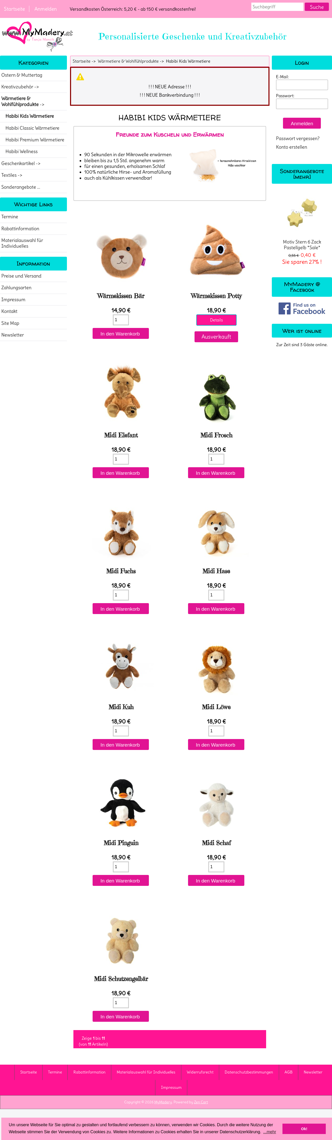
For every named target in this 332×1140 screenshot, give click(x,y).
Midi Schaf (216, 843)
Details (216, 319)
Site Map (10, 323)
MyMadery (163, 1102)
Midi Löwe (216, 707)
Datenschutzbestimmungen (249, 1072)
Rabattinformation (20, 229)
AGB (289, 1072)
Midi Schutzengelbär (121, 979)
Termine (9, 217)
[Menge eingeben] (121, 319)
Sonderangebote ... (20, 187)
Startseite (14, 9)
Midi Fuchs (121, 571)
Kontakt (9, 311)
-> (23, 101)
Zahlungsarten (16, 288)
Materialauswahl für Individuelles (22, 243)
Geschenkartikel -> (21, 163)
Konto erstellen (291, 147)
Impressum (13, 299)
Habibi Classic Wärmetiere (30, 128)
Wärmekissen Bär (121, 296)
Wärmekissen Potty (216, 296)
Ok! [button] (304, 1129)
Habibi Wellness (19, 151)
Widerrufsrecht (200, 1072)
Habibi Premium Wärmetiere (32, 140)
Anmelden (45, 9)
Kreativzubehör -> (20, 87)
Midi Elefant (121, 435)
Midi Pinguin (121, 843)
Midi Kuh (121, 707)
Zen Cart (201, 1102)
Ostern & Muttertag (21, 75)
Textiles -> (12, 175)
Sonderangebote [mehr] (302, 174)
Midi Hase (216, 571)
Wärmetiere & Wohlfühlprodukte (128, 61)
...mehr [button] (269, 1132)
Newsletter (12, 335)
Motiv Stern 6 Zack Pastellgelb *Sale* (301, 222)
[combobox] (277, 7)
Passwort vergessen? (298, 138)
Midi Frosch (216, 435)
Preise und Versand (21, 276)
